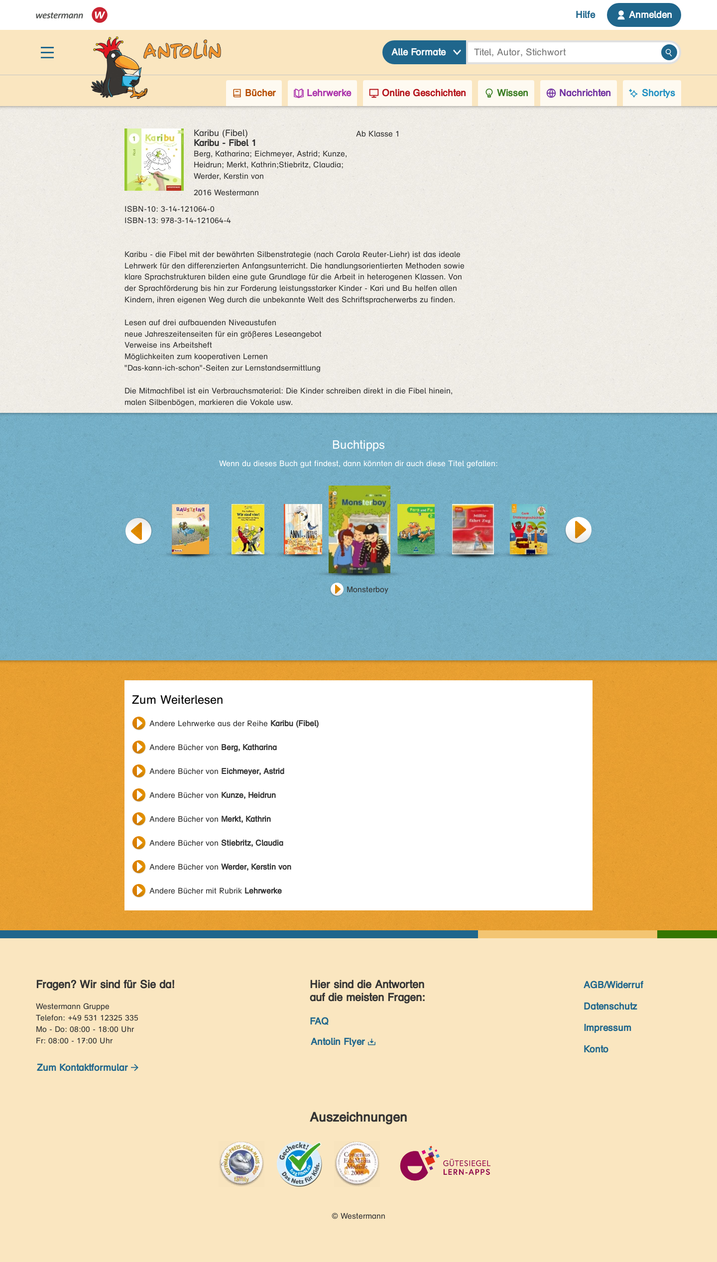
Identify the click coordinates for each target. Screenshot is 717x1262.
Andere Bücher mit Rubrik (215, 890)
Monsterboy (367, 589)
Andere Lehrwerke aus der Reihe (234, 723)
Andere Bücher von (213, 747)
